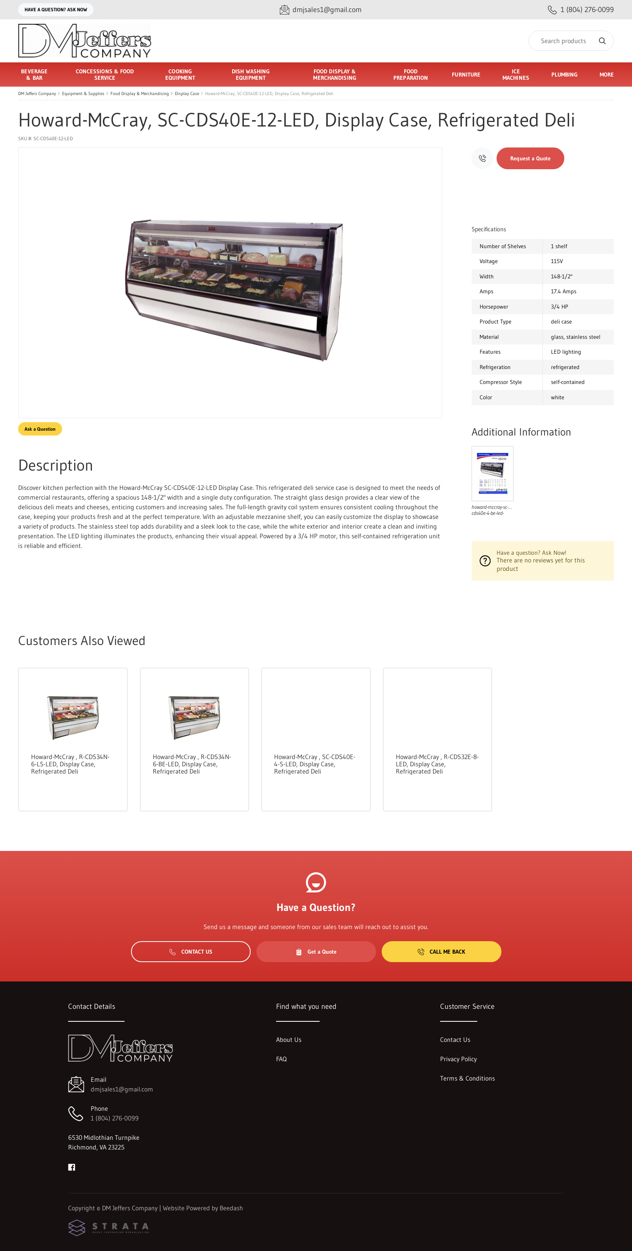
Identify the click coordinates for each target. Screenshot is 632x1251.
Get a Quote (316, 951)
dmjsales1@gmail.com (122, 1089)
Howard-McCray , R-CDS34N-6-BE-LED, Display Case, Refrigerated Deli (192, 764)
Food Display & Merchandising (139, 93)
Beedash (231, 1208)
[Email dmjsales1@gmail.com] (321, 9)
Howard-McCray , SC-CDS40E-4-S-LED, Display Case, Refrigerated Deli (315, 764)
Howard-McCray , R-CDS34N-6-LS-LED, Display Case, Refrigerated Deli (70, 764)
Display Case (187, 93)
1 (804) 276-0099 (115, 1118)
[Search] (571, 41)
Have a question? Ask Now (56, 9)
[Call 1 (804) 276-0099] (581, 9)
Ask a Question (40, 429)
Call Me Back (441, 951)
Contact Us (190, 951)
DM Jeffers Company (37, 93)
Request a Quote (530, 158)
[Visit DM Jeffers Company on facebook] (71, 1166)
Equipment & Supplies (83, 93)
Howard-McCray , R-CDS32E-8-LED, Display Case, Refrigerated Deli (437, 764)
